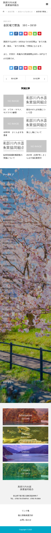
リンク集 (25, 511)
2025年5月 (7, 220)
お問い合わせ (25, 520)
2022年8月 (7, 351)
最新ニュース (8, 388)
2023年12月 (8, 288)
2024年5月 (7, 266)
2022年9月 (7, 345)
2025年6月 (7, 215)
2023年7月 (7, 305)
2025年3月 (7, 226)
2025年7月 (7, 209)
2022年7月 (7, 357)
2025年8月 (7, 203)
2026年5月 (7, 181)
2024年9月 (7, 254)
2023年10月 (8, 294)
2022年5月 (7, 368)
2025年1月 (7, 237)
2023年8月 (7, 300)
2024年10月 (8, 249)
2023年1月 (7, 328)
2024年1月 (7, 283)
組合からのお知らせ (11, 394)
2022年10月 (8, 340)
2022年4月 (7, 374)
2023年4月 (7, 317)
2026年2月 (7, 186)
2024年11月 (8, 243)
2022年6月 (7, 362)
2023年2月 (7, 323)
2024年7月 (7, 260)
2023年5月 (7, 311)
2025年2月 (7, 232)
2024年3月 (7, 271)
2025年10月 (8, 198)
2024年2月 (7, 277)
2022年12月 (8, 334)
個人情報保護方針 (25, 515)
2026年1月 (7, 192)
